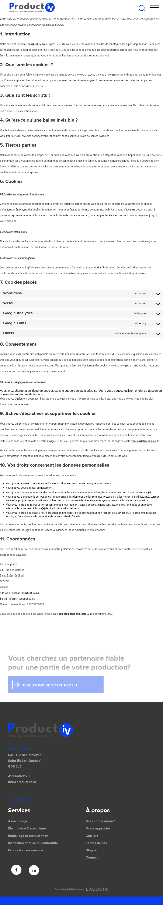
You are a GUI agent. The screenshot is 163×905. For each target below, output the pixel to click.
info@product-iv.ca (22, 782)
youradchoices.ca (144, 441)
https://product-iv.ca (31, 44)
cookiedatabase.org (72, 614)
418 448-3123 (19, 776)
